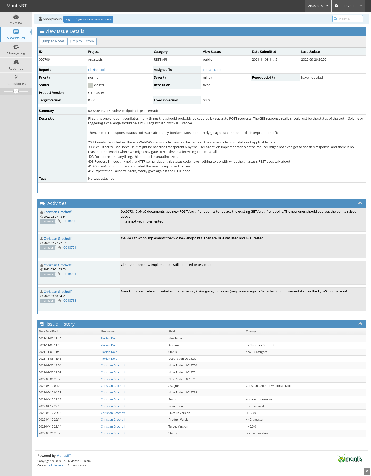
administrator (57, 465)
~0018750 (69, 221)
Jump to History (82, 41)
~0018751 (69, 247)
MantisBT (63, 455)
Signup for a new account (94, 19)
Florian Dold (97, 69)
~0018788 (69, 300)
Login (68, 19)
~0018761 (69, 274)
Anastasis (318, 5)
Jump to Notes (53, 41)
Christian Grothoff (57, 212)
